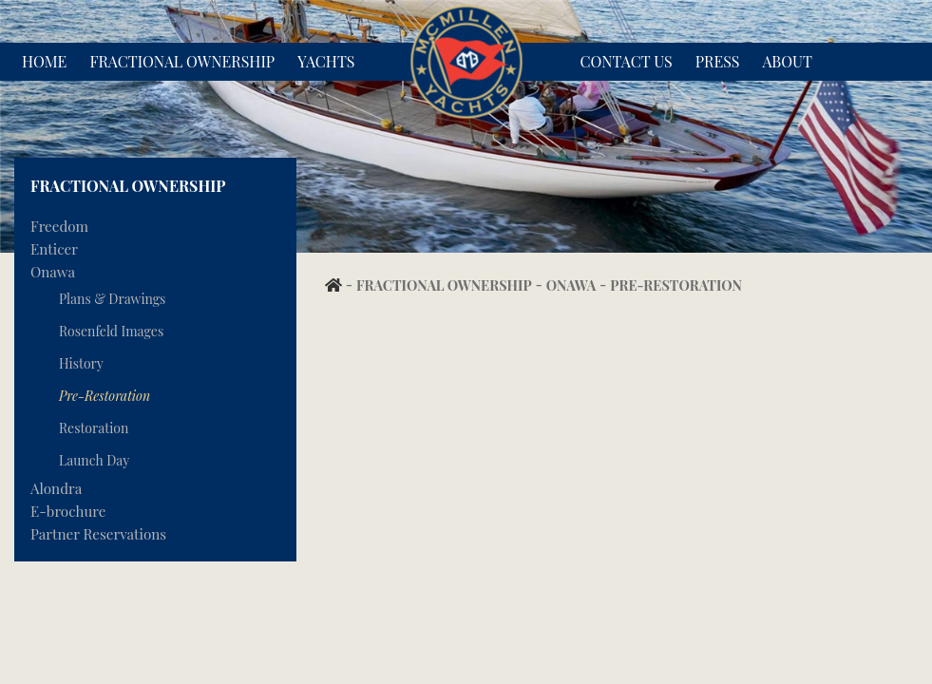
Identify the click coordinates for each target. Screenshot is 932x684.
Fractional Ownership (182, 61)
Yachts (325, 61)
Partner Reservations (98, 533)
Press (717, 61)
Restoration (93, 428)
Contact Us (626, 61)
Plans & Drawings (112, 299)
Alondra (56, 488)
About (787, 61)
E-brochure (67, 511)
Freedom (59, 226)
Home (44, 61)
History (81, 363)
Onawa (52, 271)
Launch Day (94, 460)
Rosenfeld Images (111, 331)
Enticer (54, 248)
